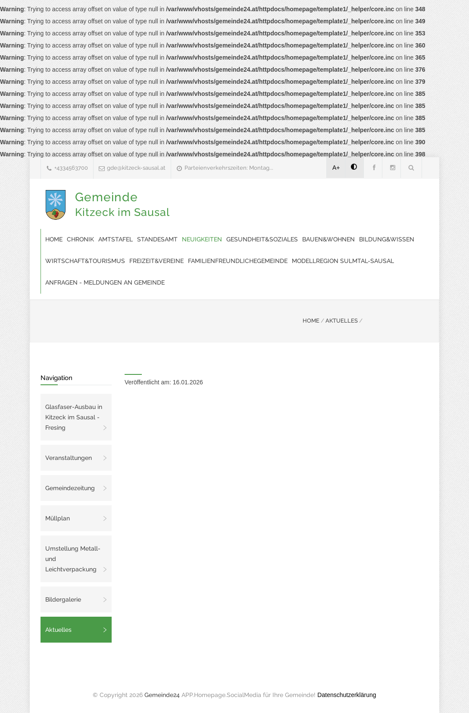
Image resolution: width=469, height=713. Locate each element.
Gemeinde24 (162, 694)
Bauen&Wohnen (328, 239)
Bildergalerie (63, 599)
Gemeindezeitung (70, 488)
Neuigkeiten (202, 239)
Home (54, 239)
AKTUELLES (341, 320)
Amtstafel (115, 239)
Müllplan (57, 518)
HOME (311, 320)
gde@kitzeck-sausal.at (136, 168)
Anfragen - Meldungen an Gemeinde (105, 282)
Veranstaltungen (68, 457)
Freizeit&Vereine (156, 260)
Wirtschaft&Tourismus (85, 260)
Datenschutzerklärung (346, 694)
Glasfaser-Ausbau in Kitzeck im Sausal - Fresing (73, 417)
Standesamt (157, 239)
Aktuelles (58, 629)
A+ (336, 167)
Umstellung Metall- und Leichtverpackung (72, 559)
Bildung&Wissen (386, 239)
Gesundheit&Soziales (262, 239)
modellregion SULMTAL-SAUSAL (343, 260)
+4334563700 (71, 168)
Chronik (80, 239)
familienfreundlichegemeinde (238, 260)
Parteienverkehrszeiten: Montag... (228, 168)
